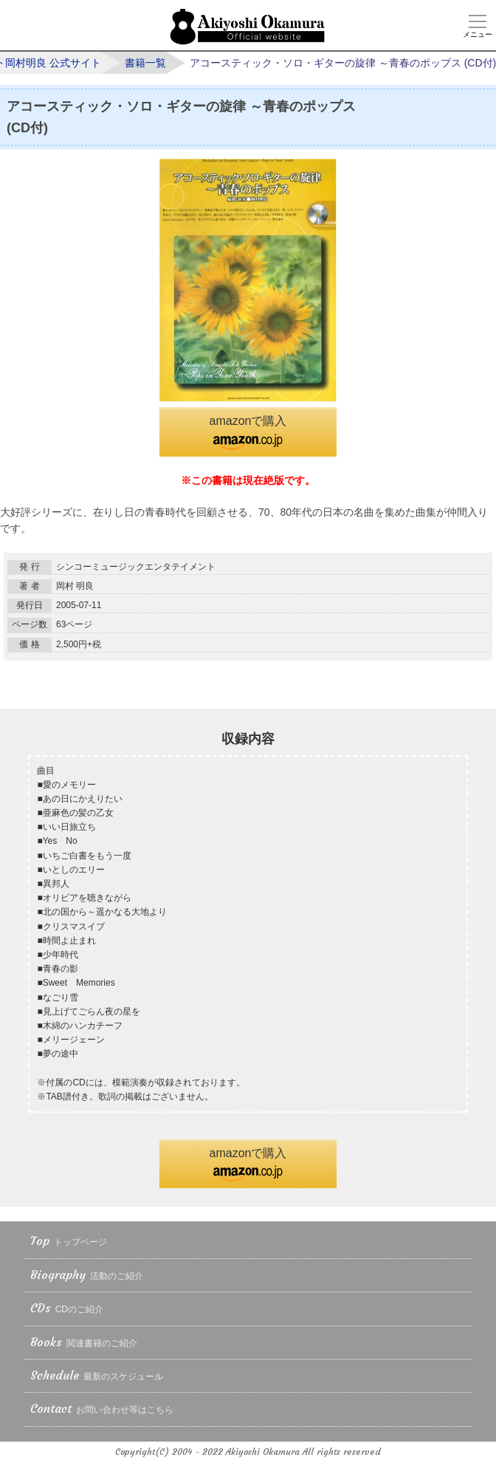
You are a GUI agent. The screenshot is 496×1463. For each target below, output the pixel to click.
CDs (66, 1308)
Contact (101, 1409)
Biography (86, 1275)
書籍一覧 (145, 63)
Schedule (96, 1376)
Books (83, 1342)
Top (68, 1241)
